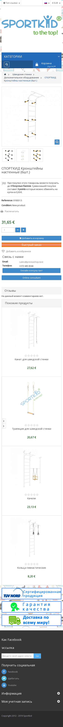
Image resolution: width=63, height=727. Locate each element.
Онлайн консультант (31, 270)
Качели (31, 498)
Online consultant (31, 277)
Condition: (7, 205)
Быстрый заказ (31, 245)
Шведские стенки (22, 74)
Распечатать (12, 211)
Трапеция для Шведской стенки (31, 428)
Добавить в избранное (18, 251)
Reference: (7, 200)
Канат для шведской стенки (31, 359)
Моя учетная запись (17, 701)
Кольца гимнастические (31, 567)
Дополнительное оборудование (21, 77)
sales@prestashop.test (31, 261)
